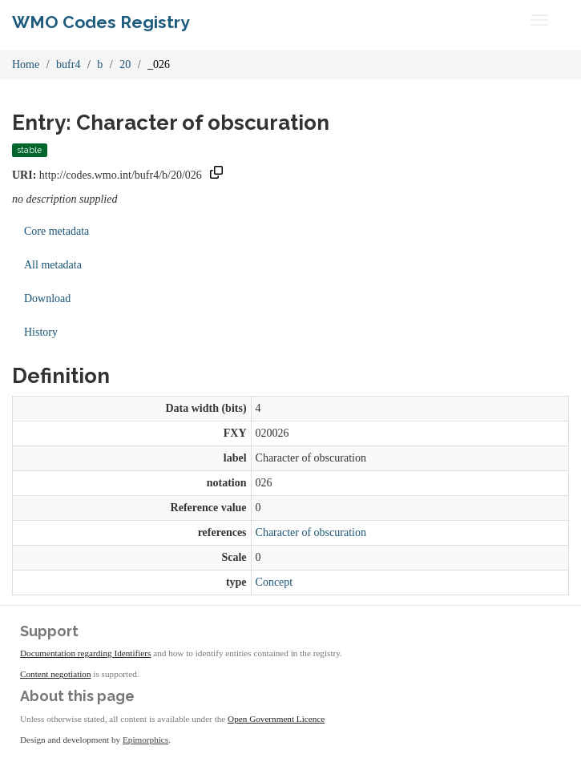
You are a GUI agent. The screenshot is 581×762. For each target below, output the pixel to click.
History (41, 332)
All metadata (53, 265)
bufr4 (68, 64)
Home (25, 64)
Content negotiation (55, 674)
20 (125, 64)
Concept (274, 582)
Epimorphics (145, 739)
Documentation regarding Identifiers (85, 653)
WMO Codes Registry (101, 22)
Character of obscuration (311, 532)
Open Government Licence (276, 719)
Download (47, 298)
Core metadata (56, 231)
